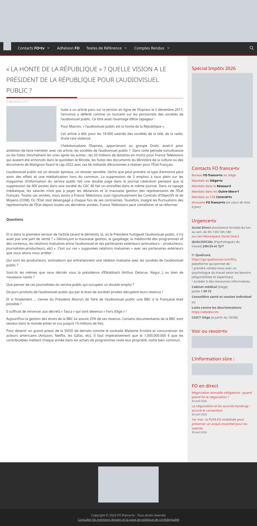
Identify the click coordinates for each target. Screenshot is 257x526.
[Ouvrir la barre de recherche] (252, 48)
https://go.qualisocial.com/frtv (214, 259)
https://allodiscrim (205, 312)
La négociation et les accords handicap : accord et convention (221, 408)
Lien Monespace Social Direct (217, 236)
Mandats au (207, 180)
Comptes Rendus (153, 48)
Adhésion (68, 48)
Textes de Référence (108, 48)
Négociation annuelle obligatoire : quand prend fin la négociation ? (222, 394)
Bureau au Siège (214, 175)
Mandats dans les (215, 191)
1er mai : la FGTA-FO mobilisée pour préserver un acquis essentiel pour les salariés (219, 423)
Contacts (36, 48)
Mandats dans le (211, 186)
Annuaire (208, 202)
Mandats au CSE (212, 197)
